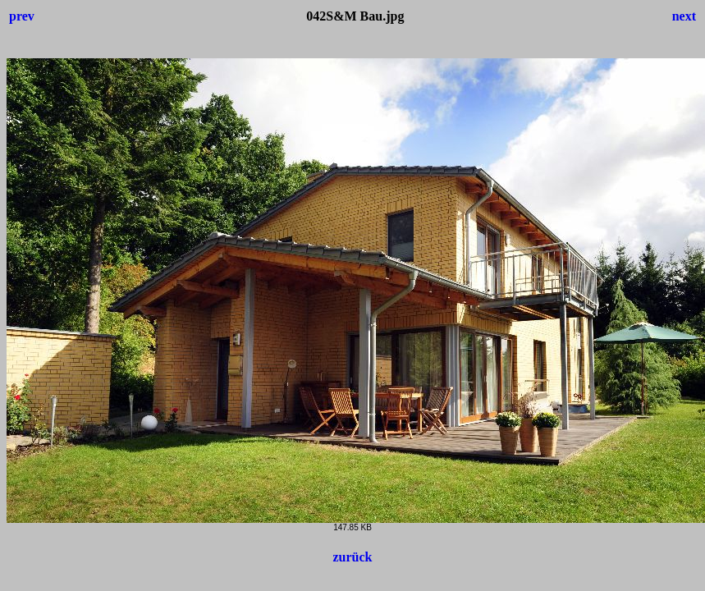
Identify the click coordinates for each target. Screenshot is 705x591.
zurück (353, 557)
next (684, 16)
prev (21, 16)
